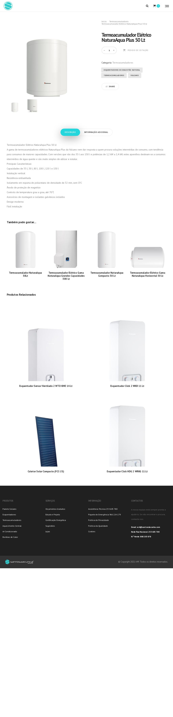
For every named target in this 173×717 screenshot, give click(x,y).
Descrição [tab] (70, 132)
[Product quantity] (109, 50)
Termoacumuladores (119, 21)
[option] (15, 105)
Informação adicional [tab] (96, 132)
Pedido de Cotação (138, 50)
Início (104, 21)
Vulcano (135, 75)
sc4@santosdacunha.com (148, 527)
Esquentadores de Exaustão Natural (122, 70)
